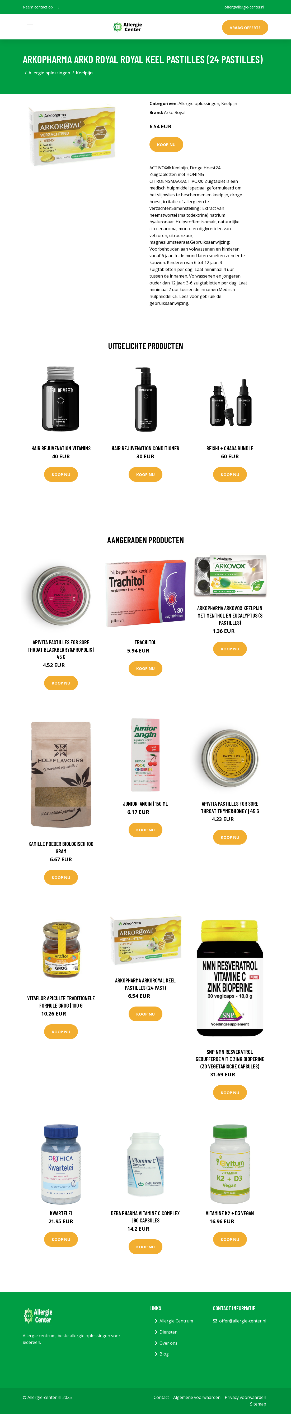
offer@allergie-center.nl (244, 7)
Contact (161, 1397)
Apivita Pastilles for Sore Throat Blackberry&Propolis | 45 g (60, 649)
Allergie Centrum (176, 1321)
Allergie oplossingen (49, 73)
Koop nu (166, 144)
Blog (164, 1354)
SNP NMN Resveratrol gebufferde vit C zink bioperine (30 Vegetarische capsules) (230, 1058)
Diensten (168, 1332)
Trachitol (145, 642)
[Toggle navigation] (30, 27)
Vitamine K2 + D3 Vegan (230, 1213)
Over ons (168, 1343)
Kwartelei (61, 1213)
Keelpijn (84, 73)
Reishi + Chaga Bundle (229, 448)
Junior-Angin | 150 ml (145, 803)
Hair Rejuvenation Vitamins (61, 448)
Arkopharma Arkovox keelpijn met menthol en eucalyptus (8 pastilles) (229, 615)
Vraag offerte (245, 27)
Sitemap (258, 1404)
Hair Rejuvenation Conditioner (145, 448)
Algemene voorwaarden (196, 1397)
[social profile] (58, 7)
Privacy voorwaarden (245, 1397)
